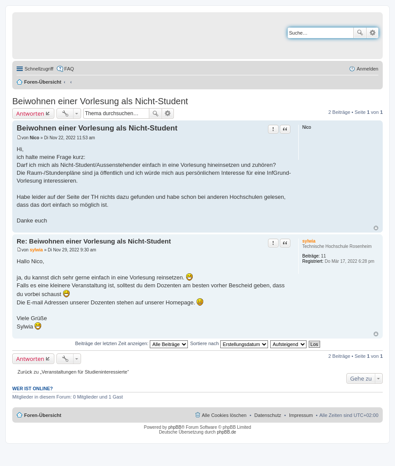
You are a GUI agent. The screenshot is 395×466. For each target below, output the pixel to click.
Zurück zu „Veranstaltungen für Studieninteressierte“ (73, 371)
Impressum (301, 415)
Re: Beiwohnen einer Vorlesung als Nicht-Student (94, 241)
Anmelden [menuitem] (367, 68)
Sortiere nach (229, 343)
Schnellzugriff (39, 68)
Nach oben (376, 228)
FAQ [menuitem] (69, 68)
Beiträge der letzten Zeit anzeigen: (131, 343)
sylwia (308, 241)
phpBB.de (226, 432)
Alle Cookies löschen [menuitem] (224, 415)
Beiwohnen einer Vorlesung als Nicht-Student (100, 101)
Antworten (30, 113)
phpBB (174, 427)
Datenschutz (267, 415)
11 (323, 256)
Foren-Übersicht (42, 82)
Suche (360, 33)
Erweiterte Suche (372, 33)
